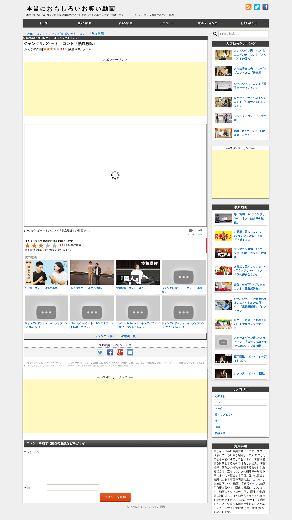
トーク (219, 408)
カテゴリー (166, 23)
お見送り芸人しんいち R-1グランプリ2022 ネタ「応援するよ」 (250, 235)
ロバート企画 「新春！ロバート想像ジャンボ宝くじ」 (250, 324)
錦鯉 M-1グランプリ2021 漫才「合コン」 (250, 133)
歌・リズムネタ (224, 414)
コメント (32, 452)
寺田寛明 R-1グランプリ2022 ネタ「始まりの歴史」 (249, 218)
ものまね (220, 396)
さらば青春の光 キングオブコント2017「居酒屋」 (250, 70)
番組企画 (220, 433)
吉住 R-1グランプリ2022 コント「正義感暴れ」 (250, 286)
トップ (43, 23)
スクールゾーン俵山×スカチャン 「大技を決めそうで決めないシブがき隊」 (250, 342)
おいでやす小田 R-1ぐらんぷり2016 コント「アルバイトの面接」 (250, 54)
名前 (27, 488)
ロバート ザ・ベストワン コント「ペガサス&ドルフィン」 (250, 102)
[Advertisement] (115, 89)
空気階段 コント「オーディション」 (250, 358)
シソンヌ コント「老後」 (250, 373)
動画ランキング (207, 23)
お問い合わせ (249, 23)
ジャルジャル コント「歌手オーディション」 (250, 85)
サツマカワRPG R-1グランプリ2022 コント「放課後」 (250, 253)
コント (219, 402)
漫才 (217, 421)
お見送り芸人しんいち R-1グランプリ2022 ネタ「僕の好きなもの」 (250, 270)
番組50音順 (125, 23)
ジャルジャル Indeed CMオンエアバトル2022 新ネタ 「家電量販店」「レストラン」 (250, 304)
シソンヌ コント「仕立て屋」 (250, 118)
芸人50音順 (84, 23)
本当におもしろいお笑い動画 (71, 9)
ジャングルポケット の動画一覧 (115, 336)
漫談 (217, 427)
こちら (256, 479)
